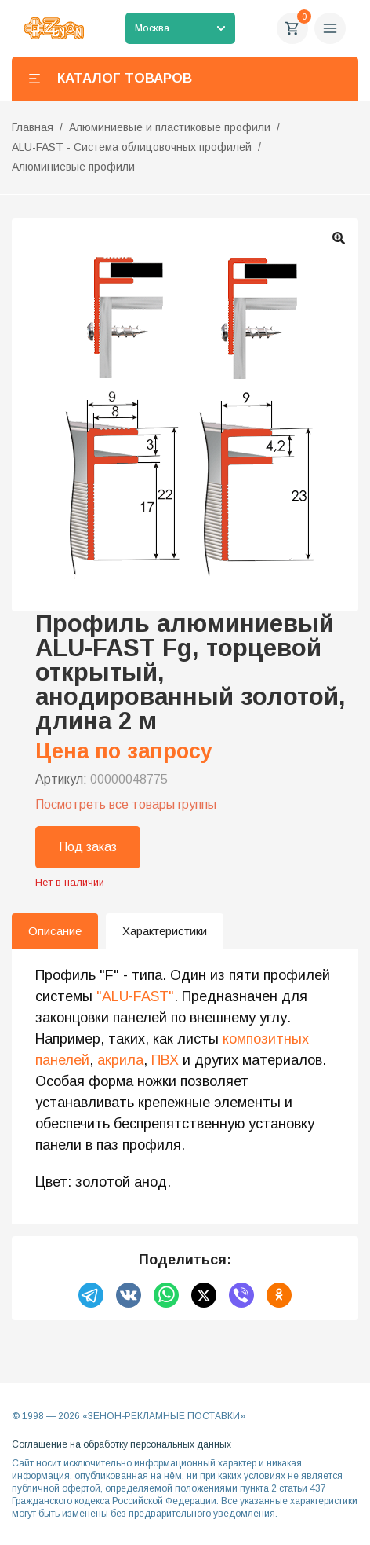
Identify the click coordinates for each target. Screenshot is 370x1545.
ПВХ (165, 1060)
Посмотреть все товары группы (125, 804)
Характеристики (164, 931)
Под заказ (88, 846)
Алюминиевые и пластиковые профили (169, 127)
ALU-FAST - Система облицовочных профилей (132, 147)
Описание (55, 931)
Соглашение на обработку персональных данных (121, 1444)
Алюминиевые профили (73, 166)
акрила (120, 1060)
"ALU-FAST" (135, 996)
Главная (32, 127)
